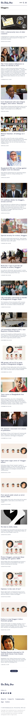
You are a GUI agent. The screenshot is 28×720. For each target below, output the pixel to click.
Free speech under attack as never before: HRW (13, 495)
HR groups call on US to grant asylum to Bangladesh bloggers (12, 363)
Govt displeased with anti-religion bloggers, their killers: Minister (13, 102)
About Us (3, 699)
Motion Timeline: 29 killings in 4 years (12, 134)
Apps (2, 702)
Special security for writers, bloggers (14, 235)
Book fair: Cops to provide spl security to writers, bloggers (11, 266)
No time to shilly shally (9, 527)
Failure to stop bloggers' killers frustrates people (12, 620)
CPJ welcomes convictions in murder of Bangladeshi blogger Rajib (14, 298)
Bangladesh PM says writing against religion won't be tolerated (14, 169)
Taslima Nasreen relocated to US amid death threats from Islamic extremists (12, 653)
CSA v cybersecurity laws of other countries (13, 33)
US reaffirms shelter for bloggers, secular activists (13, 200)
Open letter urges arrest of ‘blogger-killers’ (13, 461)
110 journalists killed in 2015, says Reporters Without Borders (13, 330)
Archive (7, 702)
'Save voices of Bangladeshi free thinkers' (12, 395)
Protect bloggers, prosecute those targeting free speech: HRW (12, 558)
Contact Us (11, 699)
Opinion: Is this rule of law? (11, 589)
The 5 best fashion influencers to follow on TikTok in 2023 (12, 64)
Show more (14, 671)
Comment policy (19, 699)
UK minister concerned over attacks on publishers (13, 429)
